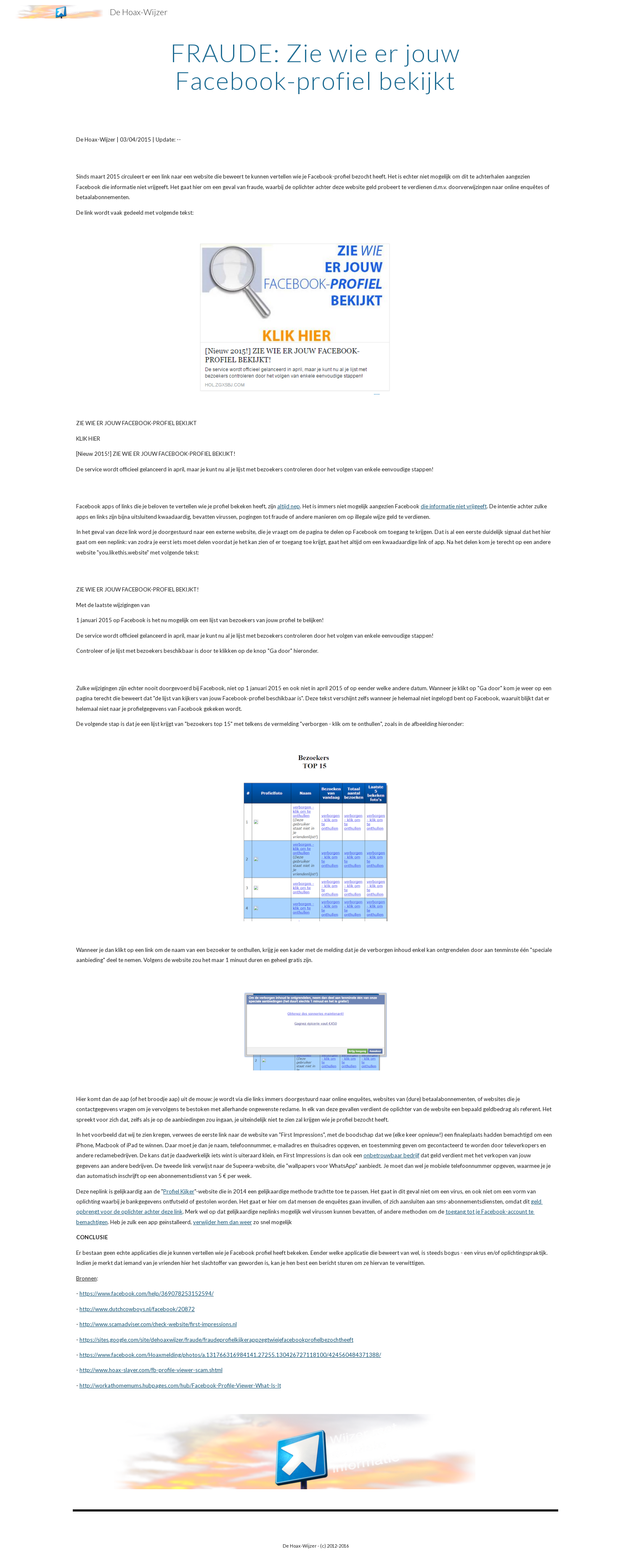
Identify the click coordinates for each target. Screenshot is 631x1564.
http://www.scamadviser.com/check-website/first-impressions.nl (158, 1324)
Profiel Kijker (178, 1191)
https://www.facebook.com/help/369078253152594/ (147, 1293)
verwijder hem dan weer (222, 1222)
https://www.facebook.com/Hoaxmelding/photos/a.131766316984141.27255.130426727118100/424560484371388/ (230, 1354)
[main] (315, 66)
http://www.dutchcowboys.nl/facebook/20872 (137, 1309)
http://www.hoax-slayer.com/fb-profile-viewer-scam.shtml (151, 1370)
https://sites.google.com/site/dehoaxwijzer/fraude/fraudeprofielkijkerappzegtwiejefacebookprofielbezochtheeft (216, 1339)
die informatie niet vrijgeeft (454, 506)
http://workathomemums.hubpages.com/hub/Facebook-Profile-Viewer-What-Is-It (180, 1385)
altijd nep (288, 506)
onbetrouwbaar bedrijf (391, 1155)
